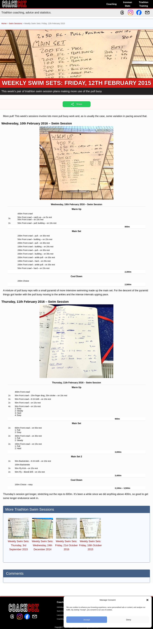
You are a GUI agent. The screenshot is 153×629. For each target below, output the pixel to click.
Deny (128, 619)
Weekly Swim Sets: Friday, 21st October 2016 (66, 545)
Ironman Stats (127, 4)
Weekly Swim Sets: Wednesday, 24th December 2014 (42, 545)
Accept (86, 619)
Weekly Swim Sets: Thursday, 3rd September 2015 (18, 545)
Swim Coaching (62, 611)
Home (4, 23)
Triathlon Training (143, 4)
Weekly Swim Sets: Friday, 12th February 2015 (76, 83)
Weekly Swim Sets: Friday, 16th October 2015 (90, 545)
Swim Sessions (15, 23)
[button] (147, 600)
